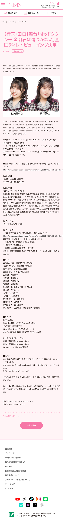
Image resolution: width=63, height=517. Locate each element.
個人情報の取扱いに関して (15, 469)
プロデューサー (11, 461)
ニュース (11, 22)
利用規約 (8, 474)
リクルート (9, 496)
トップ (3, 22)
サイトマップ (9, 492)
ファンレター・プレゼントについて (17, 487)
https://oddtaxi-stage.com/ (21, 409)
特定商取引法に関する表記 (15, 478)
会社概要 (8, 456)
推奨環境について (12, 483)
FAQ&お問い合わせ (12, 465)
